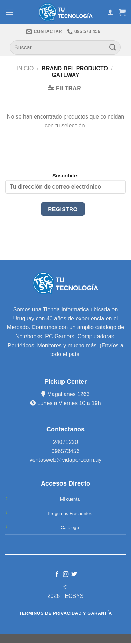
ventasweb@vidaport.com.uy (66, 460)
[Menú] (9, 12)
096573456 (65, 451)
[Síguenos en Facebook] (57, 574)
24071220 (65, 442)
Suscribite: (65, 183)
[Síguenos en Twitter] (74, 574)
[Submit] (113, 47)
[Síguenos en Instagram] (65, 574)
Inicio (25, 68)
